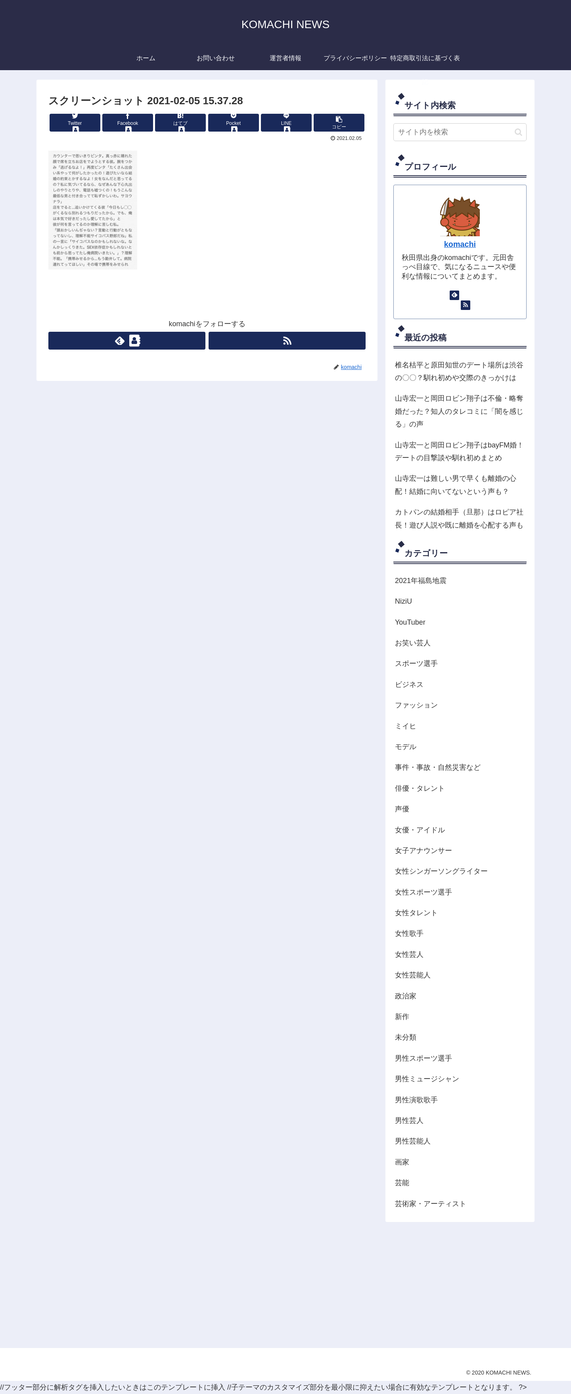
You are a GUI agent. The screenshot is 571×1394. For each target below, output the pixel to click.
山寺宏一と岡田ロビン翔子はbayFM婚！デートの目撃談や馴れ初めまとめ (459, 451)
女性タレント (416, 913)
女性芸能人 (413, 975)
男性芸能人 (413, 1141)
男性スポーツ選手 (423, 1058)
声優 (402, 809)
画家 (402, 1162)
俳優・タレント (420, 788)
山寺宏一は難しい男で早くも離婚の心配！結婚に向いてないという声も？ (455, 484)
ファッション (416, 705)
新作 (402, 1017)
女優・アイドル (420, 830)
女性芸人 (409, 954)
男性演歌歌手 (416, 1100)
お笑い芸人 (413, 643)
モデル (405, 747)
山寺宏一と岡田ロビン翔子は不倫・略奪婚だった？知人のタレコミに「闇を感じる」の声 (459, 411)
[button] (518, 132)
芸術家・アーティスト (430, 1204)
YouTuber (410, 622)
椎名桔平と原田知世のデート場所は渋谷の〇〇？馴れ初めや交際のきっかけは (459, 371)
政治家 (405, 996)
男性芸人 (409, 1120)
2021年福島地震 (420, 581)
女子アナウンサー (423, 851)
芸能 (402, 1183)
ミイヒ (405, 726)
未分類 (405, 1037)
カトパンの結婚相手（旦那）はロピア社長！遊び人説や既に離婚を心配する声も (459, 518)
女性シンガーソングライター (441, 871)
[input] (460, 132)
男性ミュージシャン (427, 1079)
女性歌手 (409, 933)
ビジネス (409, 684)
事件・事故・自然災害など (438, 767)
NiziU (403, 601)
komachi (460, 244)
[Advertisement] (274, 1284)
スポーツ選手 (416, 663)
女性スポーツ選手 (423, 892)
